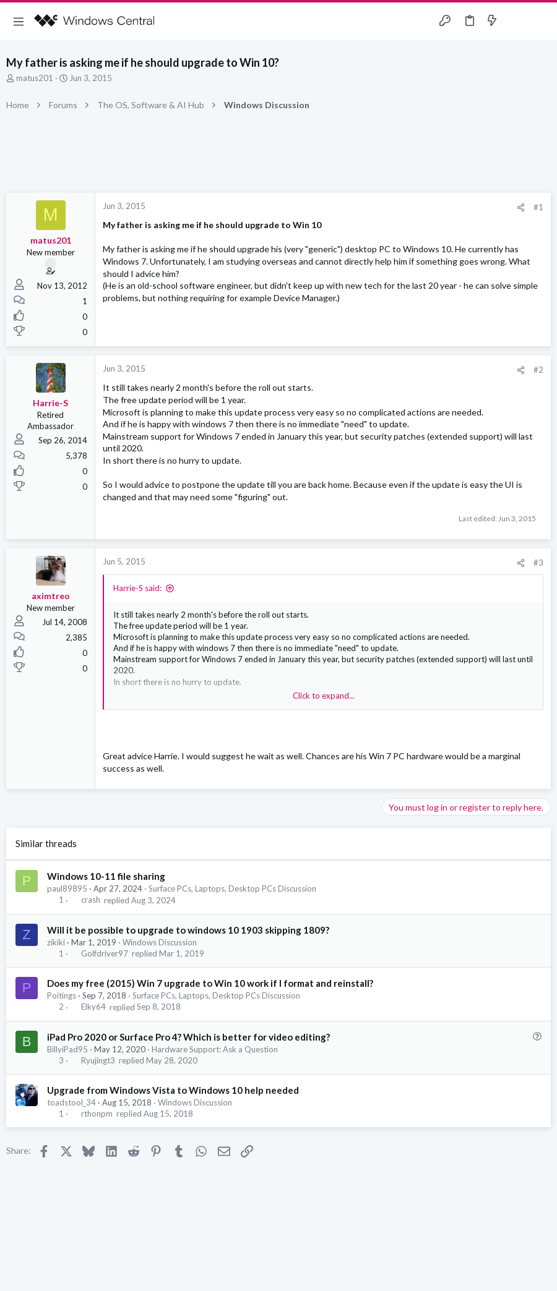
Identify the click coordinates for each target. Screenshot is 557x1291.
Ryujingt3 (98, 1060)
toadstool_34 (71, 1102)
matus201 (34, 78)
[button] (18, 21)
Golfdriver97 (104, 953)
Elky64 (93, 1007)
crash (90, 900)
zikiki (56, 942)
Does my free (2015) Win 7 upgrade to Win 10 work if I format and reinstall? (210, 983)
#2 (538, 370)
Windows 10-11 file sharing (106, 876)
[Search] (540, 21)
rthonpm (97, 1113)
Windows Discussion (160, 942)
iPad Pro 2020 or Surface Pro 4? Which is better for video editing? (188, 1036)
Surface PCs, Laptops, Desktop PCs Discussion (232, 888)
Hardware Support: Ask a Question (215, 1049)
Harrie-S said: (137, 588)
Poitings (61, 995)
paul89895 (67, 888)
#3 (538, 563)
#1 (538, 207)
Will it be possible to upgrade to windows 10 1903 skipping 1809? (188, 929)
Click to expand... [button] (324, 696)
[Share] (520, 207)
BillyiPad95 (67, 1049)
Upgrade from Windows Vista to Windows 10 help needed (173, 1090)
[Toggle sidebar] (516, 21)
